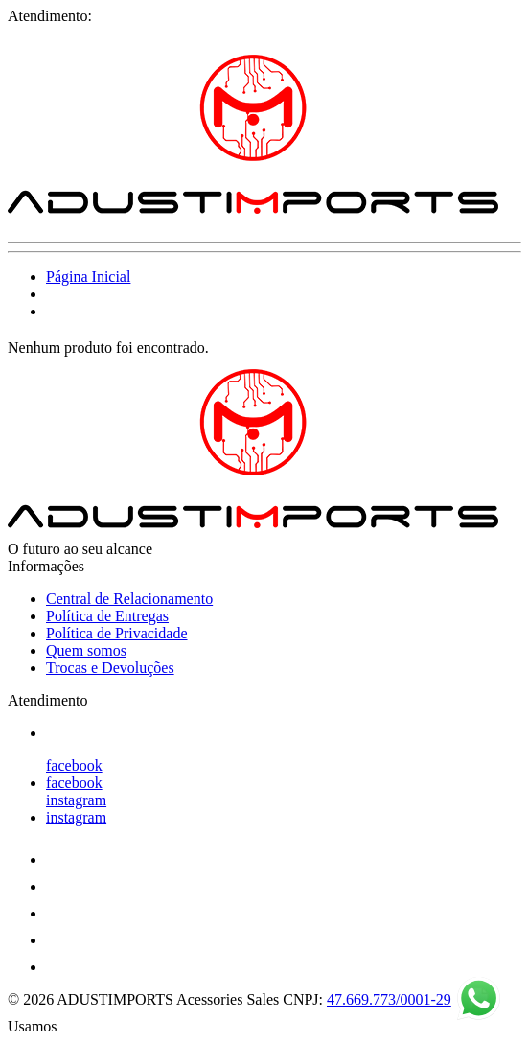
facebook (74, 765)
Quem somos (86, 650)
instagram (76, 800)
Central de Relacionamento (129, 599)
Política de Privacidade (117, 633)
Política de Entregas (107, 616)
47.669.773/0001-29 (389, 999)
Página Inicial (88, 276)
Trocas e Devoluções (110, 668)
